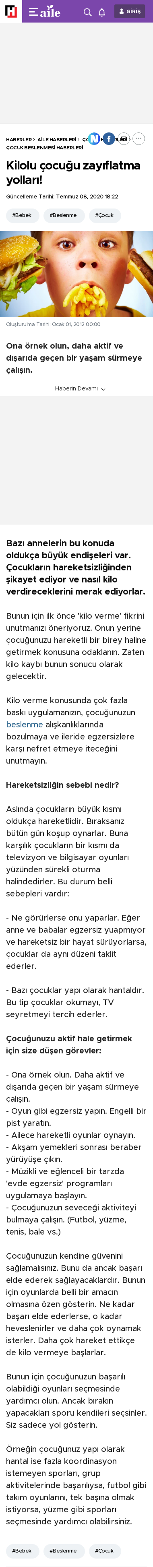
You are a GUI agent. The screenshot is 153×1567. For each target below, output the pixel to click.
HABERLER (18, 139)
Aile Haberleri (56, 139)
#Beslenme (63, 215)
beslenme (24, 725)
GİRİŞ (133, 11)
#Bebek (21, 215)
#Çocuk (104, 215)
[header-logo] (53, 11)
